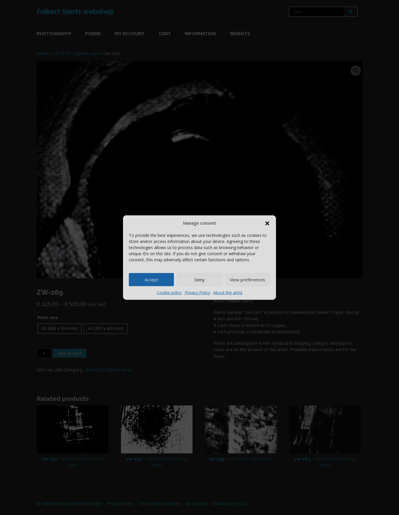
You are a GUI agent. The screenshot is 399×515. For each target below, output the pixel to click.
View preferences (247, 279)
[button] (267, 223)
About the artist (228, 292)
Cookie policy (169, 292)
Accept (151, 279)
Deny (199, 279)
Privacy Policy (197, 292)
